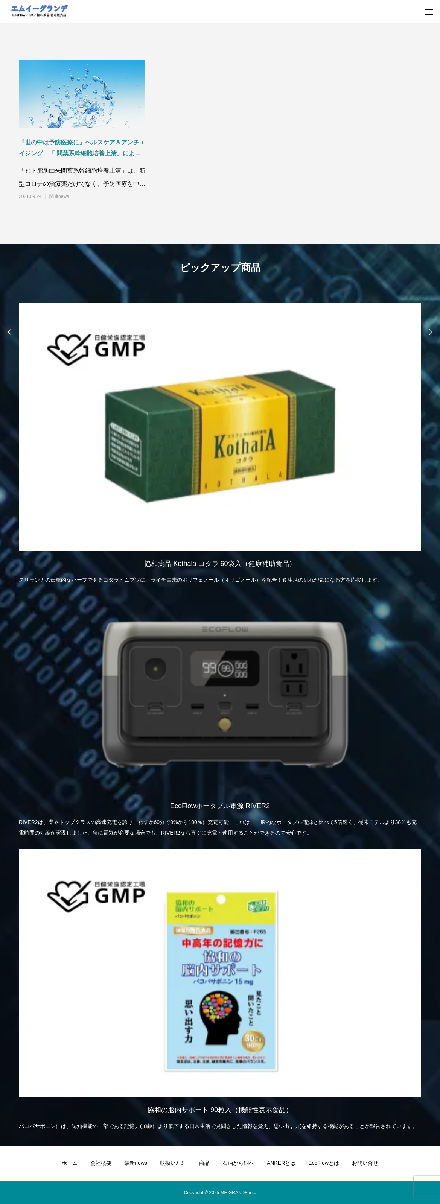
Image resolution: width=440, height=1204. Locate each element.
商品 (204, 1163)
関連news (59, 196)
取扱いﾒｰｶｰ (173, 1163)
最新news (135, 1163)
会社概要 (100, 1163)
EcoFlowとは (323, 1163)
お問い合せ (365, 1163)
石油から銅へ (238, 1163)
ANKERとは (281, 1163)
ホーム (70, 1163)
